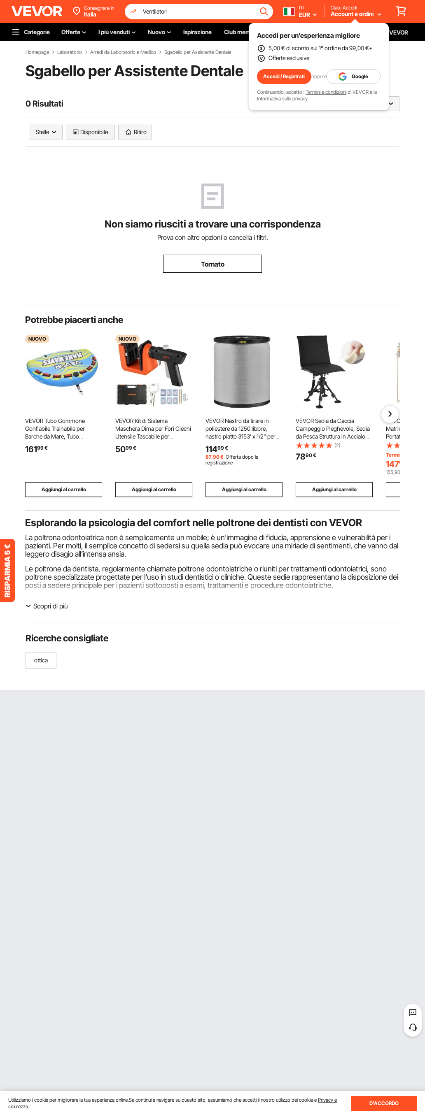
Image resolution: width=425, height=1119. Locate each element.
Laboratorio (69, 52)
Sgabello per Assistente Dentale (197, 52)
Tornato (212, 264)
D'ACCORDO (384, 1103)
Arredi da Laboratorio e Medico (123, 52)
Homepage (37, 52)
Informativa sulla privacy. (282, 98)
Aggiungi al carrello (64, 489)
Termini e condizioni (326, 92)
